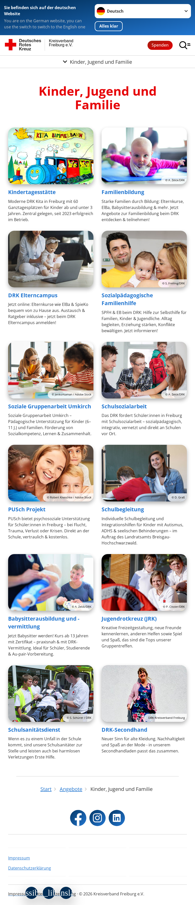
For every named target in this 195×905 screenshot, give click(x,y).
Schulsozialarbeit (124, 406)
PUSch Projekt (26, 509)
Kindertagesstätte (32, 192)
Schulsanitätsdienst (34, 729)
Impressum (19, 858)
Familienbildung (123, 192)
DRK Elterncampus (32, 295)
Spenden (160, 45)
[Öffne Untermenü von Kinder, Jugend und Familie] (97, 62)
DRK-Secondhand (124, 729)
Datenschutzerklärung (29, 868)
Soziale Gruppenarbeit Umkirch (49, 406)
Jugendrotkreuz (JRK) (129, 618)
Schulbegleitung (123, 509)
